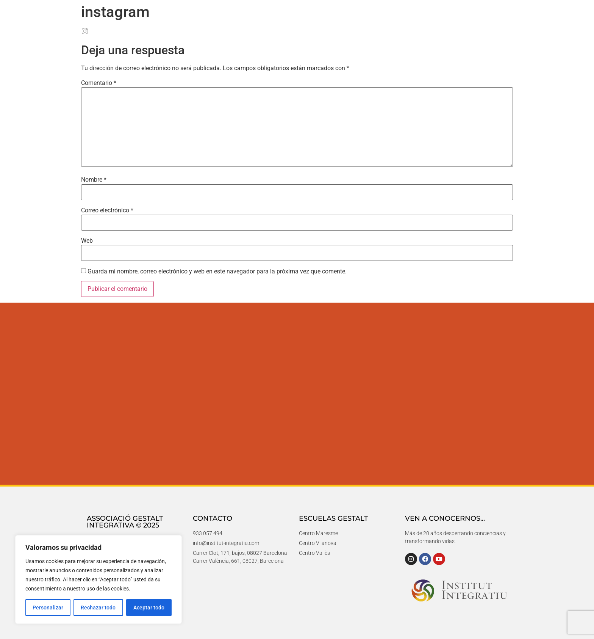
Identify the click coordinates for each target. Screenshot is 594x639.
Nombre (93, 180)
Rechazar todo (98, 607)
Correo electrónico (107, 210)
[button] (572, 617)
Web (87, 241)
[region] (98, 579)
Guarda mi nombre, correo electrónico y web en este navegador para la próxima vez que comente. (217, 271)
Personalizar (48, 607)
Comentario (98, 83)
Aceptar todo (148, 607)
